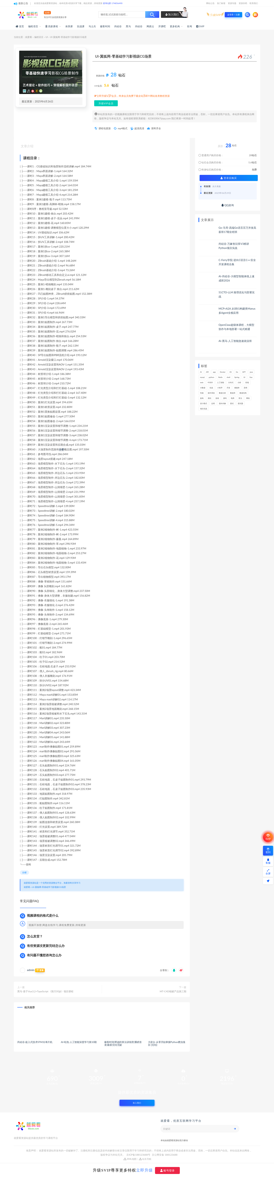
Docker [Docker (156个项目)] (222, 372)
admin (30, 970)
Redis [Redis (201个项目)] (220, 377)
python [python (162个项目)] (211, 377)
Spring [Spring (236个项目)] (236, 377)
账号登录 (167, 1170)
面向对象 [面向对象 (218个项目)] (222, 403)
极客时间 (105, 26)
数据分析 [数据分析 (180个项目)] (222, 393)
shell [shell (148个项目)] (228, 377)
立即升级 (144, 1170)
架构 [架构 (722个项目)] (202, 398)
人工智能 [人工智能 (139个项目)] (220, 382)
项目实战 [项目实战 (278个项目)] (203, 409)
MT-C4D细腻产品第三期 (173, 991)
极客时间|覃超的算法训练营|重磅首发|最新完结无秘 (123, 1043)
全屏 (268, 872)
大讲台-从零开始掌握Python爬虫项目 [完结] (166, 1043)
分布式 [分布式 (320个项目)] (230, 382)
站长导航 (145, 1159)
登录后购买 (229, 177)
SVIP (268, 837)
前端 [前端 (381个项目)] (247, 382)
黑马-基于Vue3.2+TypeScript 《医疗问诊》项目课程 (45, 991)
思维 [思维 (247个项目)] (245, 388)
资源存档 (243, 3)
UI (46, 37)
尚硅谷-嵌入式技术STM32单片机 (34, 1042)
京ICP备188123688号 (138, 1154)
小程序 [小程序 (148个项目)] (219, 388)
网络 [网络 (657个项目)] (248, 398)
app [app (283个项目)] (214, 372)
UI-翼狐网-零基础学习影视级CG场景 (49, 887)
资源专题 (232, 3)
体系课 (69, 26)
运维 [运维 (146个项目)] (213, 403)
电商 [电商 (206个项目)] (232, 398)
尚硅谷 (118, 26)
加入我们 (172, 14)
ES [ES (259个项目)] (231, 372)
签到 (268, 851)
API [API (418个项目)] (207, 372)
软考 (189, 26)
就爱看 (28, 37)
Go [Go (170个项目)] (237, 372)
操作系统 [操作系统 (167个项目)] (211, 393)
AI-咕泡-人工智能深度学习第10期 (78, 1042)
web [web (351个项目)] (201, 382)
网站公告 (210, 3)
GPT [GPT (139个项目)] (244, 372)
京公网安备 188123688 (165, 1154)
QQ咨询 (227, 205)
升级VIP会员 (106, 103)
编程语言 (33, 26)
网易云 (150, 26)
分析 (61, 449)
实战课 (80, 26)
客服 (268, 861)
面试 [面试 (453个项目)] (232, 403)
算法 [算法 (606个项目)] (240, 398)
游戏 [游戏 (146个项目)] (217, 398)
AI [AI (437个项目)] (201, 372)
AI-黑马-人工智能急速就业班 (235, 340)
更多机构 (175, 26)
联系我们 (254, 3)
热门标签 (221, 3)
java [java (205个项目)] (251, 372)
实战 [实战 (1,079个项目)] (211, 388)
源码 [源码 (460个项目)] (225, 398)
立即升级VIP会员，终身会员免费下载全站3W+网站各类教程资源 (133, 96)
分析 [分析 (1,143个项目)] (239, 382)
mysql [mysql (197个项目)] (202, 377)
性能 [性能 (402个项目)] (202, 393)
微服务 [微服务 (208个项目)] (237, 388)
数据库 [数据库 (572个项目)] (232, 393)
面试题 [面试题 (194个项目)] (240, 403)
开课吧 (162, 26)
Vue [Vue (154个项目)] (250, 377)
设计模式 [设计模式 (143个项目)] (203, 403)
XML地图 (130, 1159)
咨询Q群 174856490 (112, 3)
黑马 (128, 26)
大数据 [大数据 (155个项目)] (202, 388)
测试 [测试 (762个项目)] (209, 398)
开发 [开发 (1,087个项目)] (228, 388)
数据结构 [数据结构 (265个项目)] (243, 393)
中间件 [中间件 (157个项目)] (210, 382)
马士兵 (92, 26)
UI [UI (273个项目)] (244, 377)
